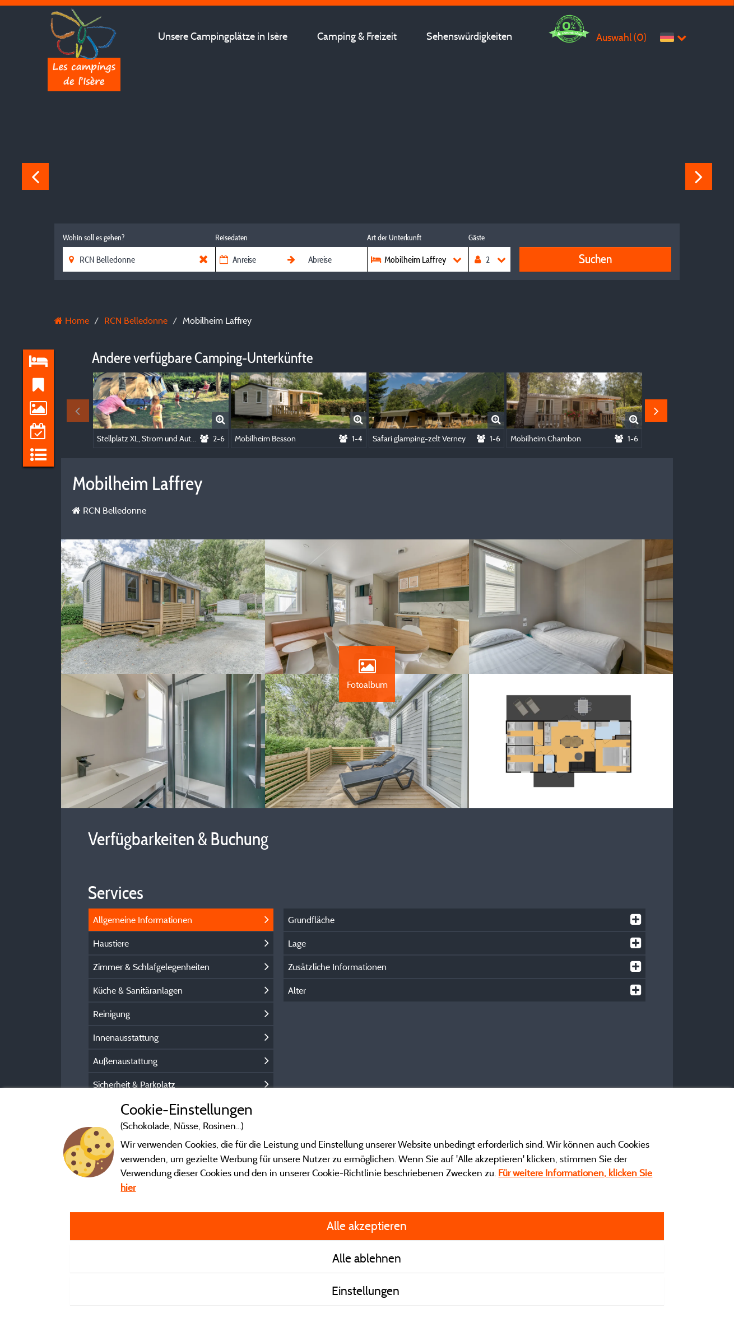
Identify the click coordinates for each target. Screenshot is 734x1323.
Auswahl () (621, 37)
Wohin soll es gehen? (93, 237)
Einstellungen (367, 1290)
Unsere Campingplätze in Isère (222, 36)
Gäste (476, 237)
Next (698, 176)
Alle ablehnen (366, 1258)
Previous (35, 176)
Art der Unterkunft (394, 237)
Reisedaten (231, 237)
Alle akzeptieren (367, 1225)
